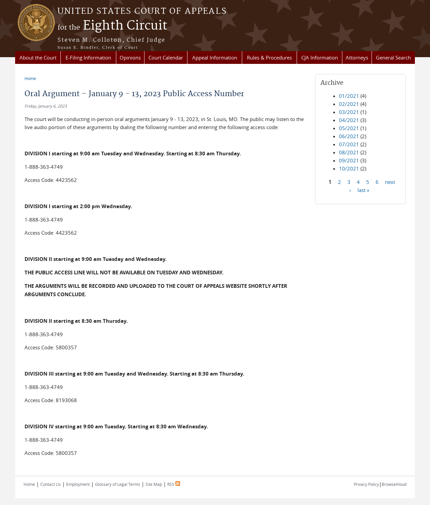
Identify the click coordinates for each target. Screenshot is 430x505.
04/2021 (349, 120)
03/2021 (349, 112)
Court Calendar (165, 57)
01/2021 (349, 95)
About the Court (37, 57)
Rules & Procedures (269, 57)
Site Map (153, 484)
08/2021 (349, 152)
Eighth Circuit (112, 26)
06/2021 (349, 136)
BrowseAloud (394, 484)
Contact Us (50, 484)
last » (363, 189)
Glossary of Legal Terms (117, 484)
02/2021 (349, 104)
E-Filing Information (88, 57)
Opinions (130, 57)
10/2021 (349, 168)
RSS (173, 484)
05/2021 (349, 128)
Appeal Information (214, 57)
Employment (78, 484)
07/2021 (349, 144)
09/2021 (349, 160)
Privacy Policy (366, 484)
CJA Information (319, 57)
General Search (393, 57)
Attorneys (357, 57)
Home (30, 78)
